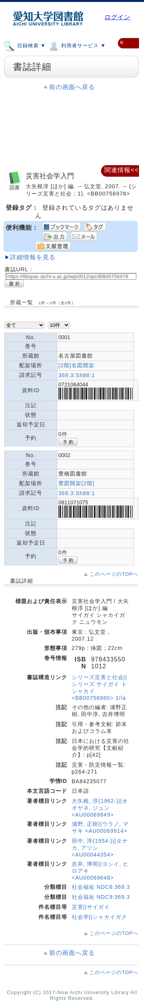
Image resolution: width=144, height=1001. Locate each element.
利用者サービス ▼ (77, 45)
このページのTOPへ (113, 574)
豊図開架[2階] (76, 483)
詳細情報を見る (33, 257)
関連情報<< (121, 170)
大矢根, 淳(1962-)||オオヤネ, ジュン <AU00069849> (100, 808)
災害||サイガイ (91, 907)
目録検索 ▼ (24, 45)
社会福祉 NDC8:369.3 (101, 887)
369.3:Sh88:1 (76, 375)
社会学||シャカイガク (99, 917)
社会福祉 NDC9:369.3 (101, 897)
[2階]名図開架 (76, 365)
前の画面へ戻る (72, 87)
